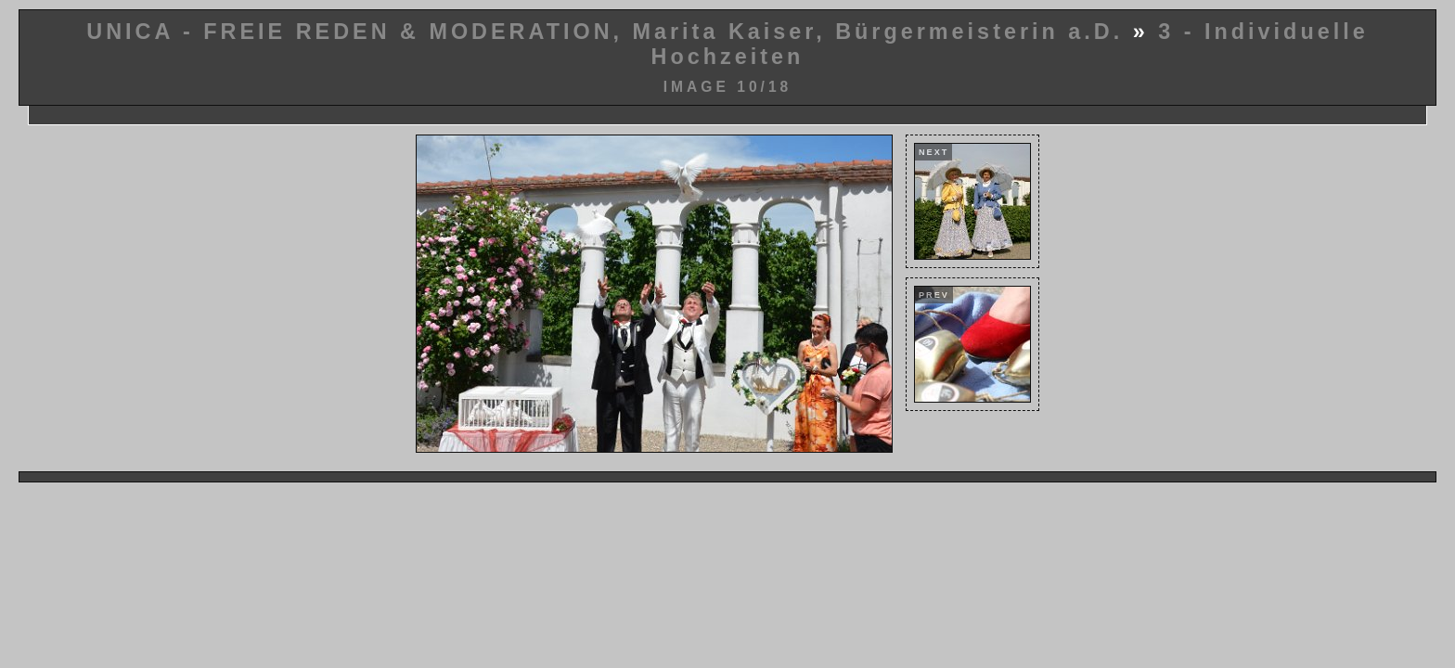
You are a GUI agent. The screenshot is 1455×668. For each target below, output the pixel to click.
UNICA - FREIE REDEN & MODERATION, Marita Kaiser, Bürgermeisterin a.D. (604, 31)
